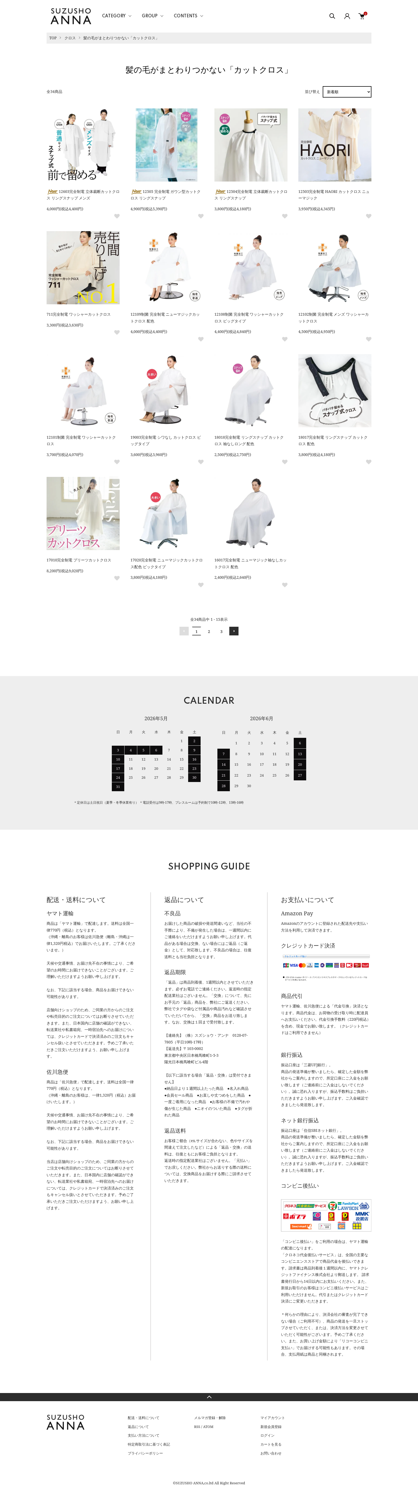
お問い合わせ (271, 1453)
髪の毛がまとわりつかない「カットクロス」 (121, 37)
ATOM (208, 1426)
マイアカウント (272, 1417)
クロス (70, 37)
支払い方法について (143, 1435)
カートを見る (271, 1444)
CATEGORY (114, 16)
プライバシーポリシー (145, 1453)
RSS (197, 1426)
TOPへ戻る (209, 1397)
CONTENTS (185, 16)
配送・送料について (143, 1417)
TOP (53, 37)
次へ (234, 631)
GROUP (150, 16)
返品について (138, 1426)
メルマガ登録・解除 (210, 1417)
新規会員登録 (271, 1426)
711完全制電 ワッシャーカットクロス (79, 314)
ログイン (267, 1435)
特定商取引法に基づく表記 (149, 1444)
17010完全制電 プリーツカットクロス (79, 560)
